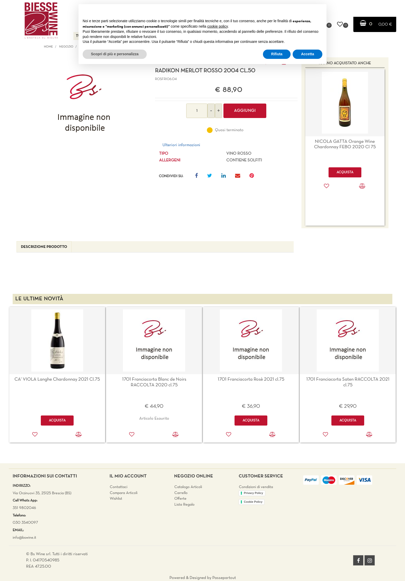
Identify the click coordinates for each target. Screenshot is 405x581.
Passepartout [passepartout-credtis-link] (224, 578)
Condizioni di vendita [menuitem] (256, 487)
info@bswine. (23, 537)
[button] (84, 104)
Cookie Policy (253, 501)
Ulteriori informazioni (181, 145)
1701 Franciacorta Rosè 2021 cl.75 (251, 379)
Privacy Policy (253, 492)
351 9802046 (24, 508)
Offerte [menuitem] (180, 498)
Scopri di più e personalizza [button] (114, 54)
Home (48, 46)
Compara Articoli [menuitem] (123, 493)
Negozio (66, 46)
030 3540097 (25, 522)
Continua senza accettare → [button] (298, 11)
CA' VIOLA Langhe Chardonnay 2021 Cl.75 (57, 379)
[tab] (44, 247)
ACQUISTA (57, 420)
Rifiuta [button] (277, 54)
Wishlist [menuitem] (116, 498)
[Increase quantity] (218, 111)
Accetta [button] (307, 54)
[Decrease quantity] (211, 111)
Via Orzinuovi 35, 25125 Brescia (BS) (42, 493)
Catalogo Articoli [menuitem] (188, 487)
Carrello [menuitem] (181, 493)
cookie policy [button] (217, 26)
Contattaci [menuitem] (118, 487)
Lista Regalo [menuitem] (184, 504)
